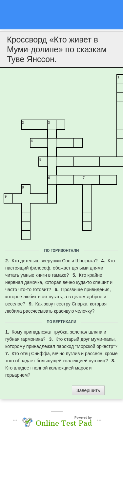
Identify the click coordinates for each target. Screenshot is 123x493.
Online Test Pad (64, 423)
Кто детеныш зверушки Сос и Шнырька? (55, 260)
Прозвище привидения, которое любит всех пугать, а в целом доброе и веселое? (58, 296)
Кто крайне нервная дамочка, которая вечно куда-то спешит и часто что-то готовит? (59, 282)
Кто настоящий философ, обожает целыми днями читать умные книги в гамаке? (60, 268)
